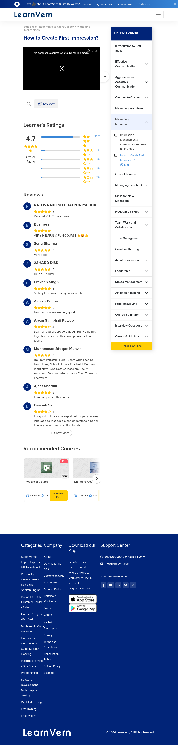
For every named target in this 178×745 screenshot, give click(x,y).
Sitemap (49, 673)
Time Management (127, 238)
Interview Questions (128, 325)
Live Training (29, 709)
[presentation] (96, 479)
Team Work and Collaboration (125, 225)
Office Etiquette (125, 174)
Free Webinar (29, 716)
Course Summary (127, 315)
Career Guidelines (127, 336)
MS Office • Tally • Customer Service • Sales (32, 602)
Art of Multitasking (127, 293)
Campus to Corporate (129, 97)
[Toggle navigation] (158, 14)
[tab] (28, 103)
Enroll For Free (58, 495)
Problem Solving (126, 304)
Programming (29, 673)
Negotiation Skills (127, 212)
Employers (50, 628)
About (47, 557)
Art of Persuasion (127, 260)
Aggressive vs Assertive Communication (125, 82)
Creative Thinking (127, 249)
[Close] (175, 4)
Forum (48, 608)
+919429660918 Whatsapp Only (122, 557)
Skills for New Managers (124, 198)
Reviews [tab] (46, 104)
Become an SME (54, 575)
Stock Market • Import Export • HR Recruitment (30, 562)
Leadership (122, 271)
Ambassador (52, 582)
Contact (48, 621)
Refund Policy (52, 666)
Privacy (48, 635)
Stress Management (128, 282)
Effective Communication (125, 64)
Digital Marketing (31, 702)
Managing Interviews (129, 108)
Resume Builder (53, 589)
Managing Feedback (129, 185)
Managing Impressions (123, 122)
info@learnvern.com (115, 563)
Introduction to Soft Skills (128, 48)
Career (48, 615)
